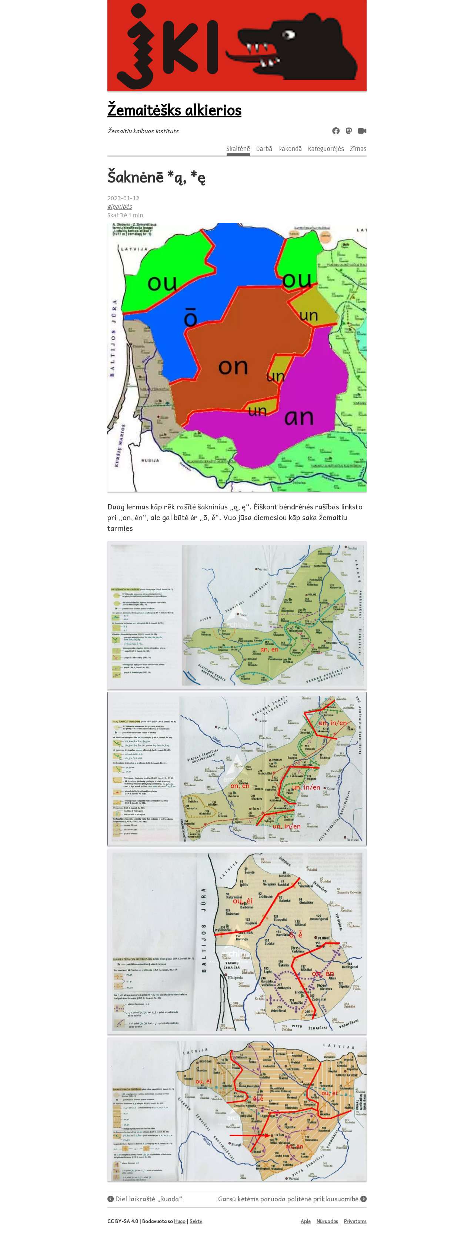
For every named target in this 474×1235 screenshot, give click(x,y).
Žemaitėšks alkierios (174, 109)
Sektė (196, 1221)
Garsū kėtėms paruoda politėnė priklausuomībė (292, 1199)
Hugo (180, 1221)
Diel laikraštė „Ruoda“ (144, 1199)
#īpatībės (119, 207)
